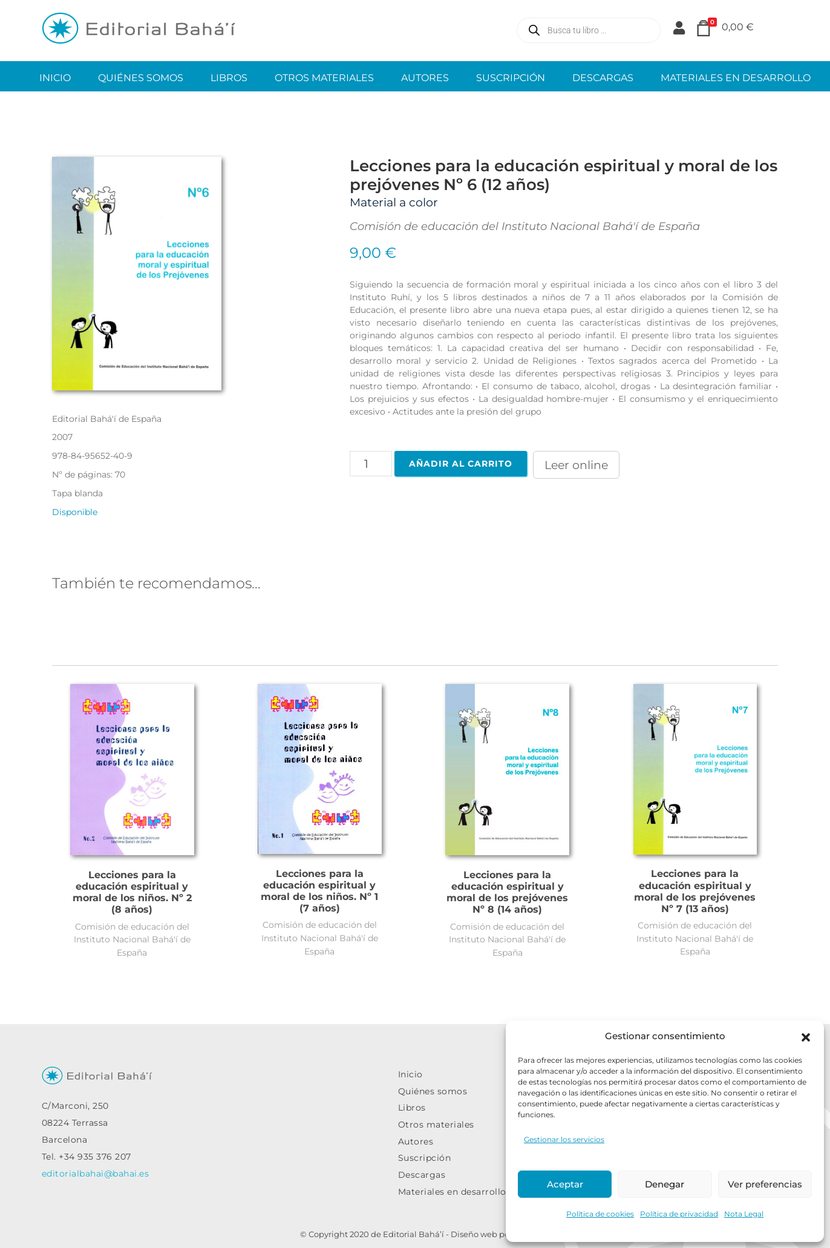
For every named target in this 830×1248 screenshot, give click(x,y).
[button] (806, 1036)
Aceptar (565, 1184)
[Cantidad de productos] (371, 463)
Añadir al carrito (460, 463)
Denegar (664, 1184)
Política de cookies (600, 1213)
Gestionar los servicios (564, 1139)
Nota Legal (743, 1213)
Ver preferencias (765, 1184)
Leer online (576, 465)
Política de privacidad (679, 1213)
